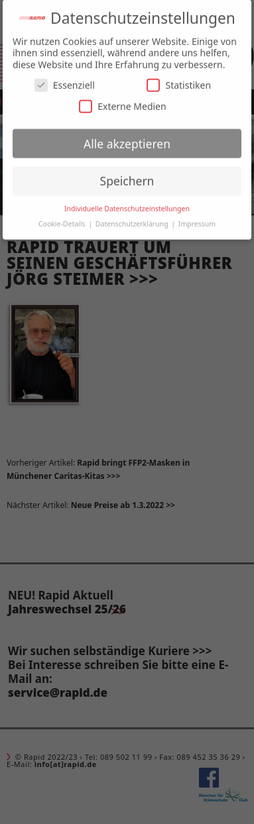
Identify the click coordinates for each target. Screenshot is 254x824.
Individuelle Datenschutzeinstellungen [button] (127, 205)
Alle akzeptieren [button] (127, 140)
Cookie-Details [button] (62, 220)
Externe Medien (122, 103)
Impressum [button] (197, 220)
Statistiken (179, 82)
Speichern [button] (127, 178)
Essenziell (64, 82)
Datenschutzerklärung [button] (132, 220)
